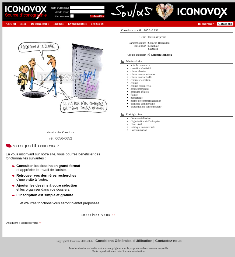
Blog (23, 23)
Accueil (11, 23)
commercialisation (140, 79)
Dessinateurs (40, 23)
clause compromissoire (143, 74)
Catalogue (225, 23)
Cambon (68, 132)
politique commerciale (143, 103)
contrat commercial (141, 85)
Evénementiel (77, 23)
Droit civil (136, 124)
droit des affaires (140, 91)
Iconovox (97, 23)
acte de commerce (140, 65)
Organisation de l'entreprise (145, 121)
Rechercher (206, 23)
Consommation (139, 129)
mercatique (136, 97)
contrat (134, 82)
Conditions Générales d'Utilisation (123, 241)
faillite (134, 94)
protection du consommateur (146, 106)
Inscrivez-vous (98, 215)
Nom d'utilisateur (60, 7)
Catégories (134, 114)
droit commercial (140, 88)
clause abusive (138, 71)
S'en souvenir (61, 16)
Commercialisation (141, 118)
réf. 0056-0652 (60, 138)
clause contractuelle (141, 77)
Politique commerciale (143, 127)
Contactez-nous (168, 241)
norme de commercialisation (146, 100)
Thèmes (58, 23)
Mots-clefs (134, 61)
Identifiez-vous (31, 222)
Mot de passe (62, 12)
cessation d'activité (141, 68)
